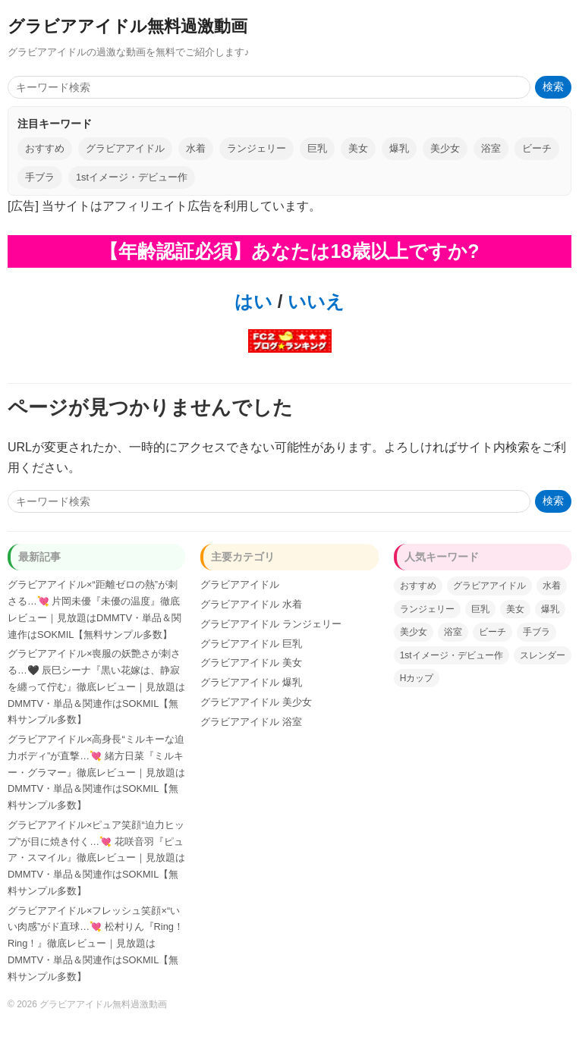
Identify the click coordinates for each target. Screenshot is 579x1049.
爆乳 (399, 148)
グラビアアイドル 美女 (251, 662)
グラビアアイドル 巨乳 (251, 643)
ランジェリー (256, 148)
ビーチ (537, 148)
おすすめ (45, 148)
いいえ (313, 301)
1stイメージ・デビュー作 (131, 177)
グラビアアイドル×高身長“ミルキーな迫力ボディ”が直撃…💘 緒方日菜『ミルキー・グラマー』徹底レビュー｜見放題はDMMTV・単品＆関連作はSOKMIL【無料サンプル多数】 (96, 772)
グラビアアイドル (125, 148)
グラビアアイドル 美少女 (256, 702)
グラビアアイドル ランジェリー (270, 624)
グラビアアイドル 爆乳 (251, 682)
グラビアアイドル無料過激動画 (127, 26)
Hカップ (417, 678)
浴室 (491, 148)
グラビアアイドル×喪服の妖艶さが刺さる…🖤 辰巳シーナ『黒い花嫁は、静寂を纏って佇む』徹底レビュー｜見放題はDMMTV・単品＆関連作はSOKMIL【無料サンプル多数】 (96, 686)
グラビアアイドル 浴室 (251, 721)
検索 (553, 87)
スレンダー (542, 655)
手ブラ (40, 177)
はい (253, 301)
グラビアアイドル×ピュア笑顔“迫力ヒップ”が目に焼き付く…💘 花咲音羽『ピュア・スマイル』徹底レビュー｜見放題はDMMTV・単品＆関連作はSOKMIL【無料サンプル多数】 (96, 858)
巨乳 (317, 148)
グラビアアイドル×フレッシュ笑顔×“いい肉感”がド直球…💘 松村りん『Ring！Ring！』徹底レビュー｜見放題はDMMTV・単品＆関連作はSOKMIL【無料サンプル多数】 (96, 943)
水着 (196, 148)
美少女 (445, 148)
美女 (358, 148)
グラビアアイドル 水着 (251, 604)
